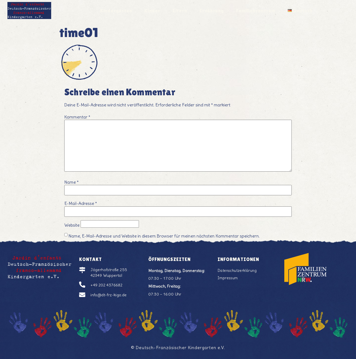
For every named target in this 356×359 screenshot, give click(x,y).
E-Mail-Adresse (80, 203)
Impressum (228, 278)
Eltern (178, 9)
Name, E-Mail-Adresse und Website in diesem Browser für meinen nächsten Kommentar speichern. (164, 236)
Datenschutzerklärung (238, 270)
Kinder (150, 9)
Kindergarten (113, 9)
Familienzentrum (258, 9)
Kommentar (77, 117)
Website (72, 225)
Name (71, 182)
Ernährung (212, 9)
